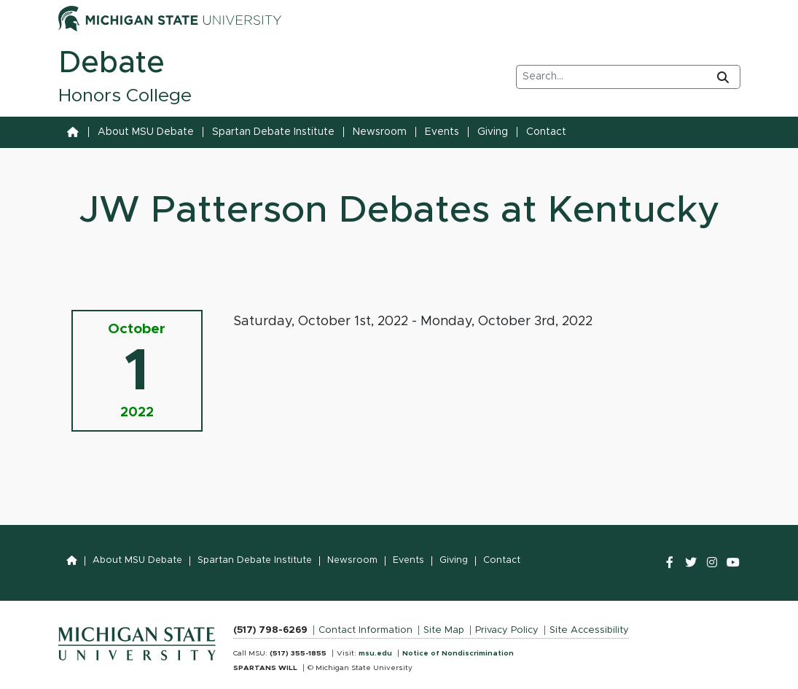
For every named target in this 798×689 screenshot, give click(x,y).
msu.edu (375, 653)
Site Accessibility (589, 630)
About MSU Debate (146, 132)
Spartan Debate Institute (273, 132)
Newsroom (380, 132)
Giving (492, 132)
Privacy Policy (507, 630)
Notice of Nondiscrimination (458, 653)
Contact (546, 132)
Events (442, 132)
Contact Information (365, 630)
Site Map (443, 630)
